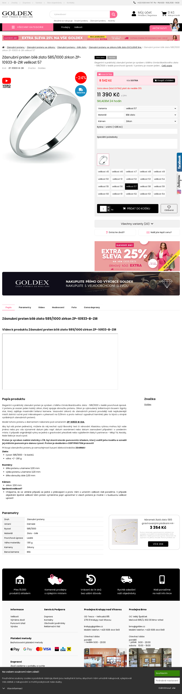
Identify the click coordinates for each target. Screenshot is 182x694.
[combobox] (83, 14)
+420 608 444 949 (110, 628)
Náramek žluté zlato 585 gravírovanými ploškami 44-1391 (158, 521)
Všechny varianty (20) (137, 222)
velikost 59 (159, 185)
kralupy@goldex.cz (93, 624)
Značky (14, 2)
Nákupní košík (174, 15)
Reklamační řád (52, 624)
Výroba (39, 2)
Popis (9, 305)
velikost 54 (159, 177)
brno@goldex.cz (137, 624)
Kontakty (70, 2)
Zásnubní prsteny (98, 21)
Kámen (101, 121)
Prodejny (65, 27)
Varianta (102, 108)
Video (44, 305)
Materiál (102, 114)
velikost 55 (103, 185)
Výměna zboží (17, 618)
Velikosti (78, 27)
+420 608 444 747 (143, 2)
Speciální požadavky (107, 137)
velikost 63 (145, 192)
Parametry (26, 305)
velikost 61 (117, 192)
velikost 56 (117, 185)
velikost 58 (145, 185)
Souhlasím (162, 673)
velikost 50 (103, 177)
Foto (78, 305)
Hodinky (111, 21)
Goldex (41, 68)
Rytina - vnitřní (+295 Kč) (110, 126)
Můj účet (145, 12)
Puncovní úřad (17, 621)
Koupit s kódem (164, 80)
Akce (4, 2)
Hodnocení (62, 305)
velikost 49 (159, 170)
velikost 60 (103, 192)
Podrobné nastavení (167, 680)
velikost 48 (145, 170)
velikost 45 (103, 170)
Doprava (26, 2)
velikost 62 (131, 192)
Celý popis (167, 65)
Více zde (158, 542)
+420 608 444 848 (155, 628)
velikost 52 (131, 177)
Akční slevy (163, 28)
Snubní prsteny (81, 21)
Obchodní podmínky (54, 621)
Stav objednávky (54, 2)
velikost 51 (117, 177)
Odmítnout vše (167, 688)
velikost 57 (131, 185)
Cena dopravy (97, 305)
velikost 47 (131, 170)
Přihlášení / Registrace (147, 15)
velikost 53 (145, 177)
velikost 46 (117, 170)
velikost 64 (159, 192)
